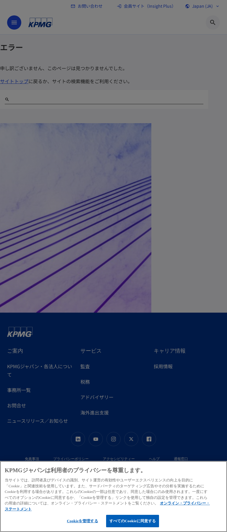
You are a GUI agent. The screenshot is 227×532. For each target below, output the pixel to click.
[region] (113, 496)
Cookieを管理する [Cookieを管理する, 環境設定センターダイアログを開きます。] (82, 521)
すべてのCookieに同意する (132, 521)
